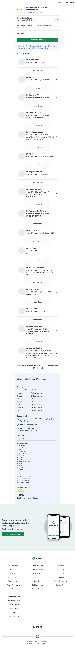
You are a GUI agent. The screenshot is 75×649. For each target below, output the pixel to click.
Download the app (13, 534)
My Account (14, 608)
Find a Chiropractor (14, 585)
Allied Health (37, 573)
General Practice (37, 569)
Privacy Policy (61, 585)
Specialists (37, 581)
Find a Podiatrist (13, 581)
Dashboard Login (37, 585)
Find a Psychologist (13, 589)
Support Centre (37, 589)
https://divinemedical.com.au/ (30, 425)
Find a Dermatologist (14, 600)
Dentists (37, 577)
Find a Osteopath (14, 597)
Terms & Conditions (61, 581)
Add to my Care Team (34, 13)
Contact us (61, 577)
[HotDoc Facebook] (34, 627)
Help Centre (14, 612)
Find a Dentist (14, 573)
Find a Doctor (14, 569)
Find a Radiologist (14, 604)
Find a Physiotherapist (13, 577)
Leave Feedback (13, 616)
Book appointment (37, 39)
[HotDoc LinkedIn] (37, 627)
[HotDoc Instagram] (41, 627)
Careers (61, 573)
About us (61, 569)
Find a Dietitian (13, 593)
